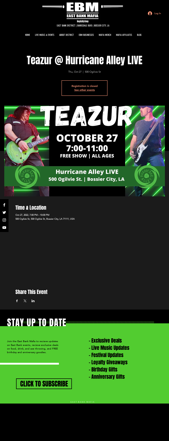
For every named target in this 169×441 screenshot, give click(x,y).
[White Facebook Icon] (4, 205)
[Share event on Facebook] (17, 301)
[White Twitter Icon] (4, 212)
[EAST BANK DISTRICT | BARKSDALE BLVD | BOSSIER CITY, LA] (83, 25)
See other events (84, 90)
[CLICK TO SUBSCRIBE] (44, 383)
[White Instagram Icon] (4, 220)
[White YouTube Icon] (4, 227)
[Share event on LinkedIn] (33, 301)
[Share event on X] (25, 301)
